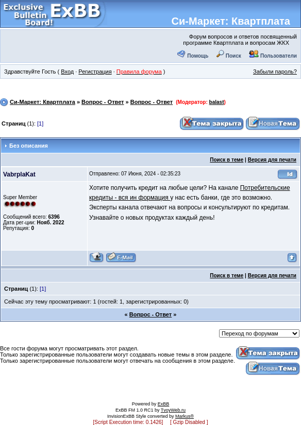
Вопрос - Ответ (102, 102)
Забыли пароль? (275, 71)
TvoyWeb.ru (173, 410)
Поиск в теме (226, 160)
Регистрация (94, 71)
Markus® (184, 416)
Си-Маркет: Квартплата (231, 21)
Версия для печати (272, 160)
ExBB (164, 403)
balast (216, 102)
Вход (67, 71)
